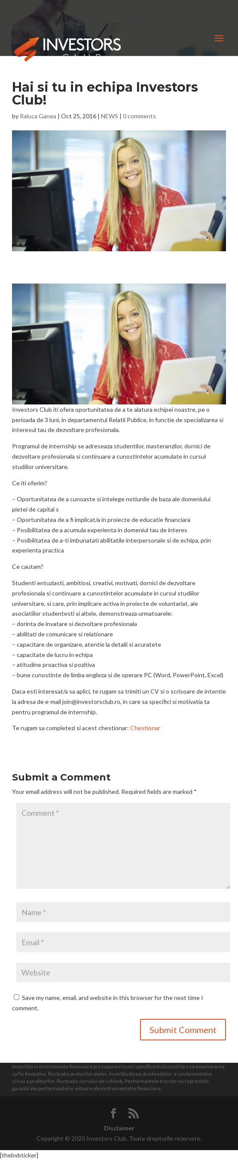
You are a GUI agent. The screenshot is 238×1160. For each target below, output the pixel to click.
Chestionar (145, 727)
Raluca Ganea (38, 116)
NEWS (109, 116)
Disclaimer (119, 1128)
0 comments (139, 116)
